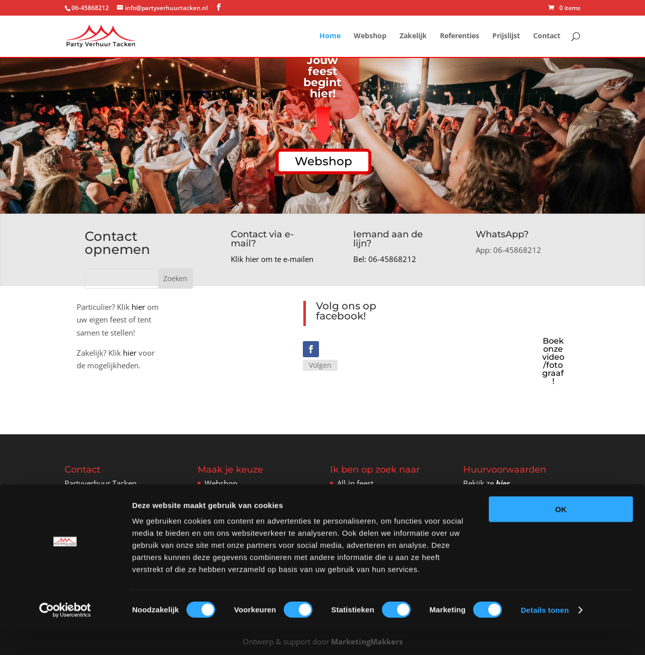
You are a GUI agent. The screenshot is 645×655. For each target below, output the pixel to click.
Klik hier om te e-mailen (272, 259)
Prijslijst (506, 37)
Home (330, 37)
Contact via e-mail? (262, 239)
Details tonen (544, 635)
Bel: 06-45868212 (384, 259)
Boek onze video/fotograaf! (553, 360)
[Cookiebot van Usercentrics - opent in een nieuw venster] (65, 635)
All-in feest (355, 483)
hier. (503, 483)
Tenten (349, 495)
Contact (546, 37)
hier (138, 307)
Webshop (370, 37)
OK (561, 534)
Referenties (459, 37)
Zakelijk (413, 37)
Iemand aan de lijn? (388, 239)
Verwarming (358, 507)
